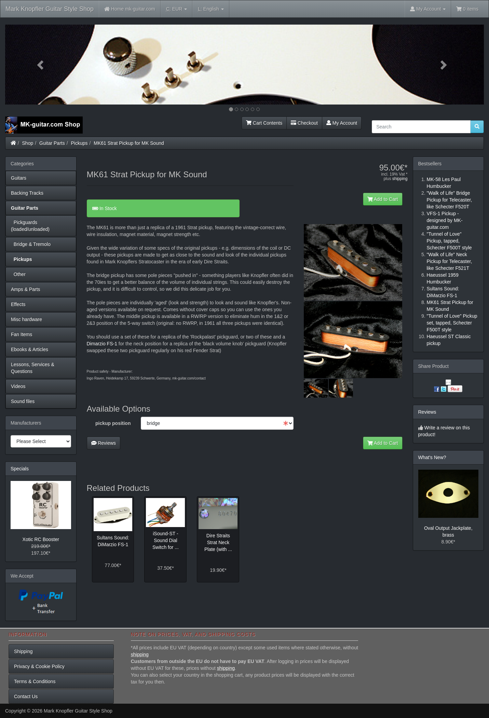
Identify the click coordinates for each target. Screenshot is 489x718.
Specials (20, 468)
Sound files (23, 401)
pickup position (113, 423)
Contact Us (26, 696)
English (210, 9)
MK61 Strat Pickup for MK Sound (129, 143)
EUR (176, 9)
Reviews (103, 443)
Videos (18, 386)
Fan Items (21, 334)
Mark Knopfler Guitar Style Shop (49, 8)
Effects (18, 304)
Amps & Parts (25, 289)
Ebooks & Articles (29, 349)
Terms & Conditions (34, 681)
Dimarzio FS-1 (102, 343)
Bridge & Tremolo (31, 244)
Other (18, 274)
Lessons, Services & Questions (32, 368)
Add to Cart (382, 199)
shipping (400, 178)
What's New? (432, 457)
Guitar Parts (52, 143)
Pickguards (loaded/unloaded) (30, 226)
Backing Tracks (27, 193)
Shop (27, 143)
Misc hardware (26, 319)
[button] (41, 65)
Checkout (304, 123)
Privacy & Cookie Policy (39, 666)
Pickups (79, 143)
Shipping (23, 651)
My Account (341, 123)
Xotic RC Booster (41, 539)
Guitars (18, 178)
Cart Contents (264, 123)
